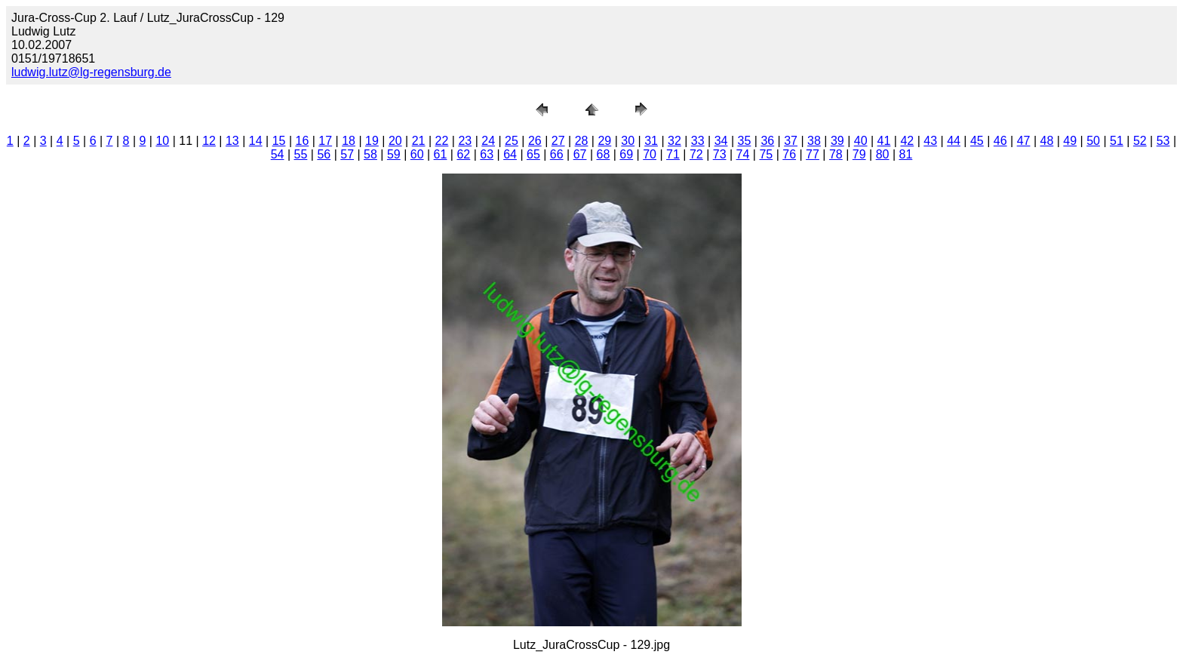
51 (1116, 140)
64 (510, 154)
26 (535, 140)
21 (419, 140)
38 (814, 140)
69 (626, 154)
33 (698, 140)
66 (557, 154)
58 (370, 154)
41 (884, 140)
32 (674, 140)
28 (581, 140)
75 (766, 154)
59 (394, 154)
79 (859, 154)
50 (1093, 140)
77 (812, 154)
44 (953, 140)
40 (861, 140)
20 (395, 140)
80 (883, 154)
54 (277, 154)
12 (209, 140)
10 (162, 140)
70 (649, 154)
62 (463, 154)
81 (905, 154)
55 (301, 154)
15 (279, 140)
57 (347, 154)
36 (767, 140)
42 (907, 140)
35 (744, 140)
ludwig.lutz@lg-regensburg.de (91, 72)
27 (558, 140)
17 (325, 140)
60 (417, 154)
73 (720, 154)
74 (743, 154)
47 (1024, 140)
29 (604, 140)
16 (302, 140)
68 (603, 154)
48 (1047, 140)
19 (372, 140)
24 (488, 140)
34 (721, 140)
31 (651, 140)
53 (1163, 140)
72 (696, 154)
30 (628, 140)
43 (930, 140)
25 (511, 140)
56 (323, 154)
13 (232, 140)
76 (789, 154)
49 (1070, 140)
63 (486, 154)
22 (442, 140)
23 (465, 140)
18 (348, 140)
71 (673, 154)
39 (837, 140)
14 (256, 140)
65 (533, 154)
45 (977, 140)
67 (580, 154)
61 (440, 154)
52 (1140, 140)
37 (790, 140)
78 (836, 154)
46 (1000, 140)
